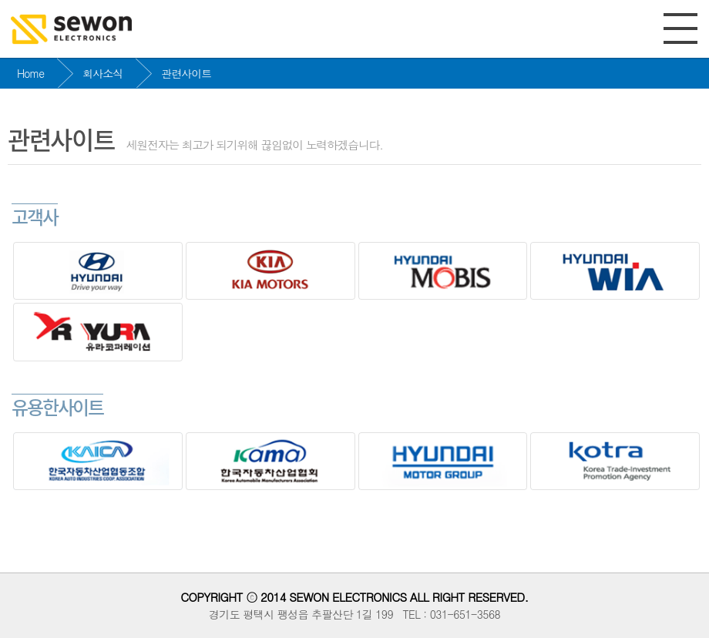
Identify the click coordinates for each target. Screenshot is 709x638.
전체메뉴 (680, 28)
